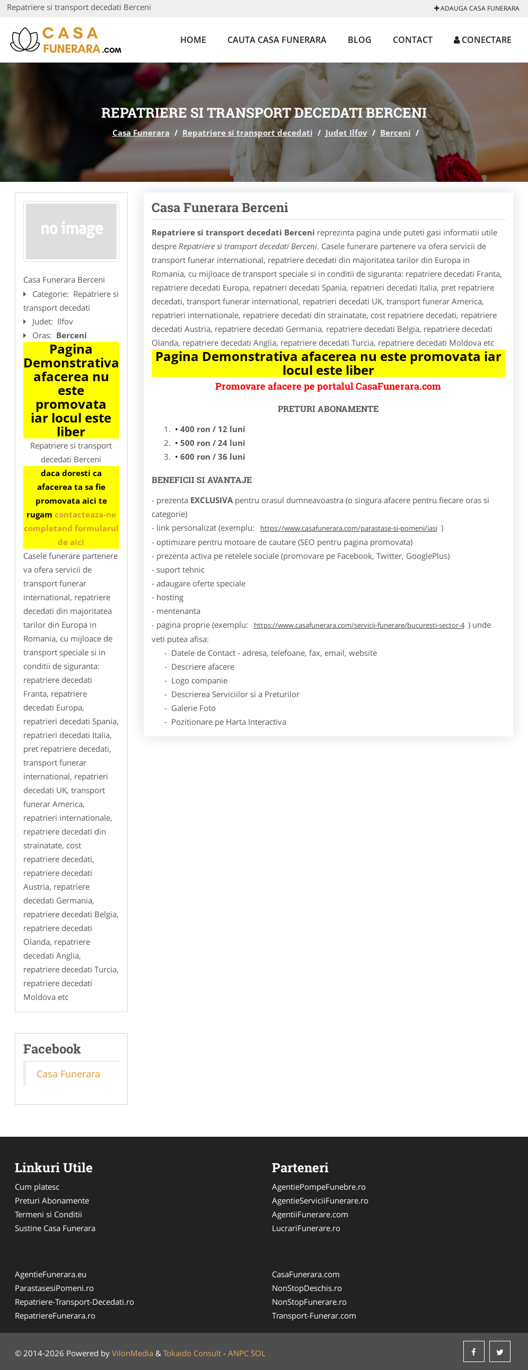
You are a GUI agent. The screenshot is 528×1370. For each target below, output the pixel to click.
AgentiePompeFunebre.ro (319, 1186)
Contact (413, 40)
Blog (360, 40)
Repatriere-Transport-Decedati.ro (74, 1301)
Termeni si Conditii (48, 1214)
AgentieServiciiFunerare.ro (320, 1200)
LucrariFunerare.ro (306, 1228)
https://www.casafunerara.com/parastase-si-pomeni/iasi (348, 528)
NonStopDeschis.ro (307, 1288)
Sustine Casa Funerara (55, 1228)
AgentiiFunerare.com (310, 1214)
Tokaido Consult (192, 1353)
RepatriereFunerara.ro (55, 1315)
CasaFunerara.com (306, 1274)
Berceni (395, 132)
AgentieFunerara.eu (50, 1274)
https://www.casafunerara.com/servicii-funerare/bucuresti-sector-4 (359, 625)
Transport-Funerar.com (314, 1315)
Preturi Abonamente (52, 1200)
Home (193, 40)
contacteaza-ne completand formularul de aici (71, 528)
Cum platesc (37, 1186)
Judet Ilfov (346, 132)
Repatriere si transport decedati (247, 132)
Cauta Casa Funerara (277, 40)
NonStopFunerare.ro (309, 1301)
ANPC (238, 1353)
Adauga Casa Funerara (477, 8)
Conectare (483, 40)
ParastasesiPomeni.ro (54, 1288)
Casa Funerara (141, 132)
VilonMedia (132, 1353)
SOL (258, 1353)
